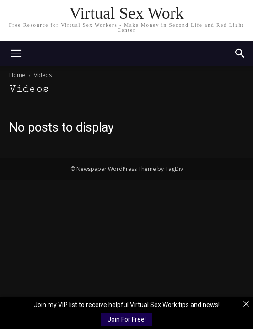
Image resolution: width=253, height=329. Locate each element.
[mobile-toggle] (15, 53)
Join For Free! (127, 319)
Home (17, 75)
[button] (240, 53)
